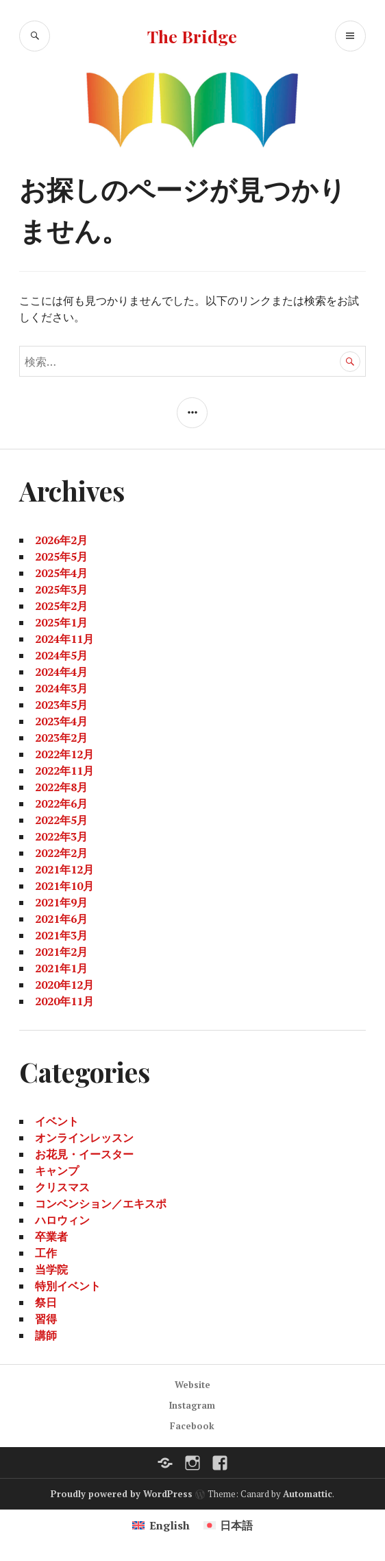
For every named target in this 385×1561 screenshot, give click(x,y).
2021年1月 (61, 968)
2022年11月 (64, 770)
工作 (46, 1252)
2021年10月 (64, 885)
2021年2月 (61, 951)
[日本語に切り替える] (228, 1525)
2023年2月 (61, 737)
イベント (57, 1121)
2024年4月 (61, 671)
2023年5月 (61, 704)
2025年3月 (61, 589)
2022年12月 (64, 754)
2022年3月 (61, 836)
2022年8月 (61, 787)
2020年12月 (64, 984)
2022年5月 (61, 820)
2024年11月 (64, 638)
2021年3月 (61, 935)
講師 (46, 1335)
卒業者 (51, 1236)
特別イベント (68, 1285)
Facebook (192, 1426)
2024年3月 (61, 688)
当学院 (51, 1269)
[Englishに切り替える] (160, 1525)
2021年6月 (61, 918)
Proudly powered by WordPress (121, 1494)
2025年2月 (61, 605)
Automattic (307, 1494)
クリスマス (62, 1187)
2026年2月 (61, 540)
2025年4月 (61, 572)
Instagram (192, 1405)
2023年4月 (61, 721)
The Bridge (192, 36)
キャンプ (57, 1170)
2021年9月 (61, 902)
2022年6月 (61, 803)
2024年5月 (61, 655)
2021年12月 (64, 869)
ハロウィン (62, 1220)
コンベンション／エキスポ (100, 1203)
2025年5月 (61, 556)
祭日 (46, 1302)
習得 (46, 1318)
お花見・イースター (84, 1154)
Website (192, 1384)
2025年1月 (61, 622)
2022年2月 (61, 852)
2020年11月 (64, 1001)
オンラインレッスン (84, 1137)
